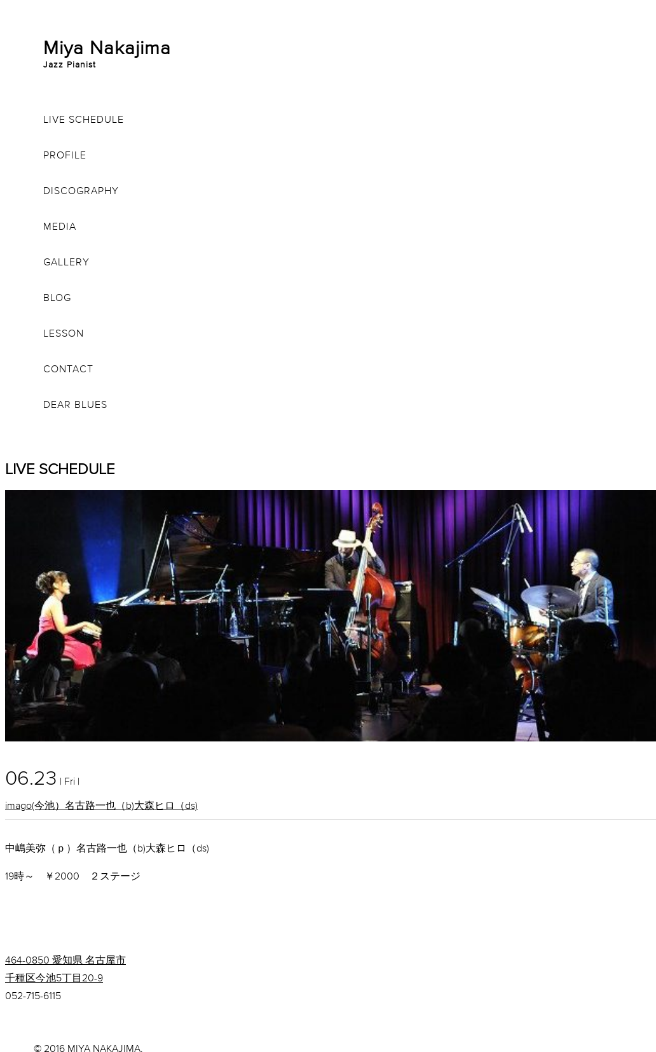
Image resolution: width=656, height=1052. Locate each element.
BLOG (57, 297)
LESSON (63, 333)
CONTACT (68, 368)
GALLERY (66, 261)
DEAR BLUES (75, 404)
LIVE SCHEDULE (83, 119)
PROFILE (64, 154)
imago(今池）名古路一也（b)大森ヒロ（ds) (101, 805)
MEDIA (59, 226)
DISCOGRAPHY (81, 190)
